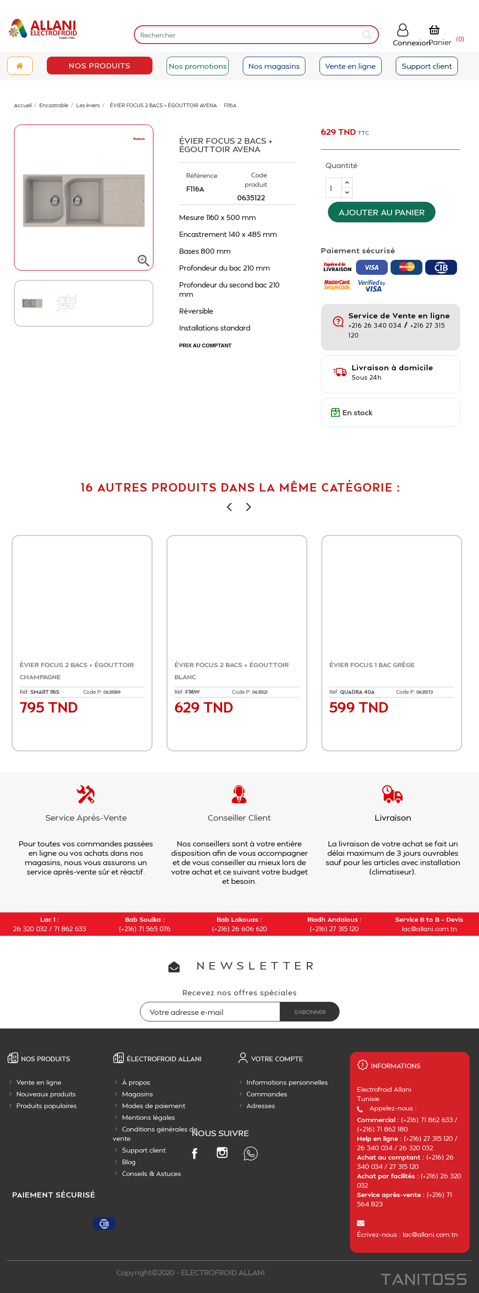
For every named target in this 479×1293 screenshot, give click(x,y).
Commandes (267, 1094)
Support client (427, 66)
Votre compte (277, 1059)
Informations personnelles (287, 1082)
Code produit (256, 179)
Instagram (222, 1152)
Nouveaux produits (46, 1094)
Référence (202, 175)
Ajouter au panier (382, 211)
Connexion (412, 42)
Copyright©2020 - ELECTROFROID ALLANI (190, 1272)
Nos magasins (274, 66)
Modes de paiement (153, 1105)
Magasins (137, 1094)
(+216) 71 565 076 (145, 929)
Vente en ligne (350, 66)
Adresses (261, 1105)
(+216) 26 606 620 (239, 929)
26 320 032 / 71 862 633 (49, 929)
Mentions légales (148, 1117)
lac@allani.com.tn (429, 929)
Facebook (194, 1153)
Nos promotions (198, 66)
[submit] (367, 34)
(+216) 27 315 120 (334, 929)
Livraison (393, 817)
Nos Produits (100, 65)
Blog (129, 1162)
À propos (136, 1082)
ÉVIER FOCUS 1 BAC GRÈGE (372, 665)
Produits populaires (46, 1105)
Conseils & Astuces (151, 1173)
